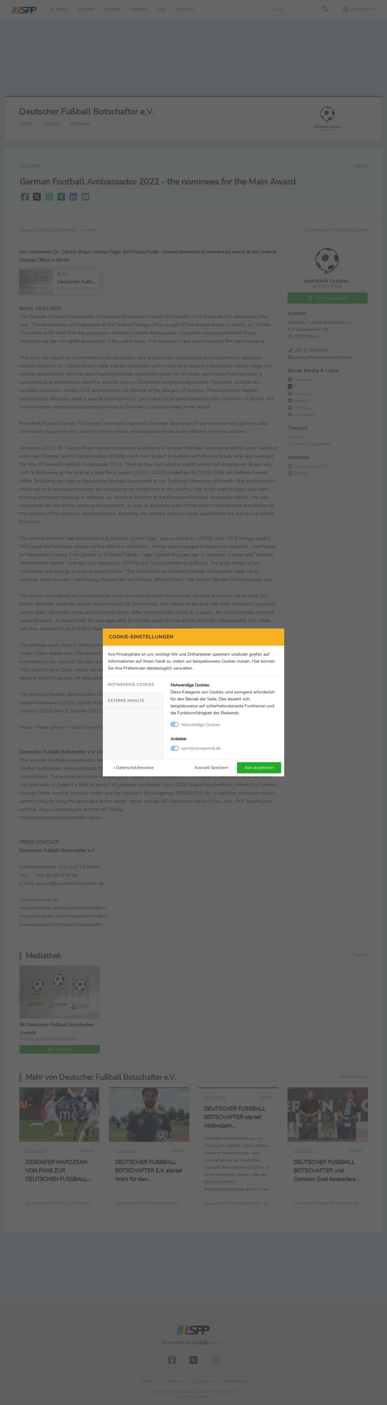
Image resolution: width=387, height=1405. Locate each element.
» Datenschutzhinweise (133, 767)
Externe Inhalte (126, 700)
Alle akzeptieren (259, 767)
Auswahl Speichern (211, 767)
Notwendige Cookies (131, 684)
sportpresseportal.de (200, 748)
